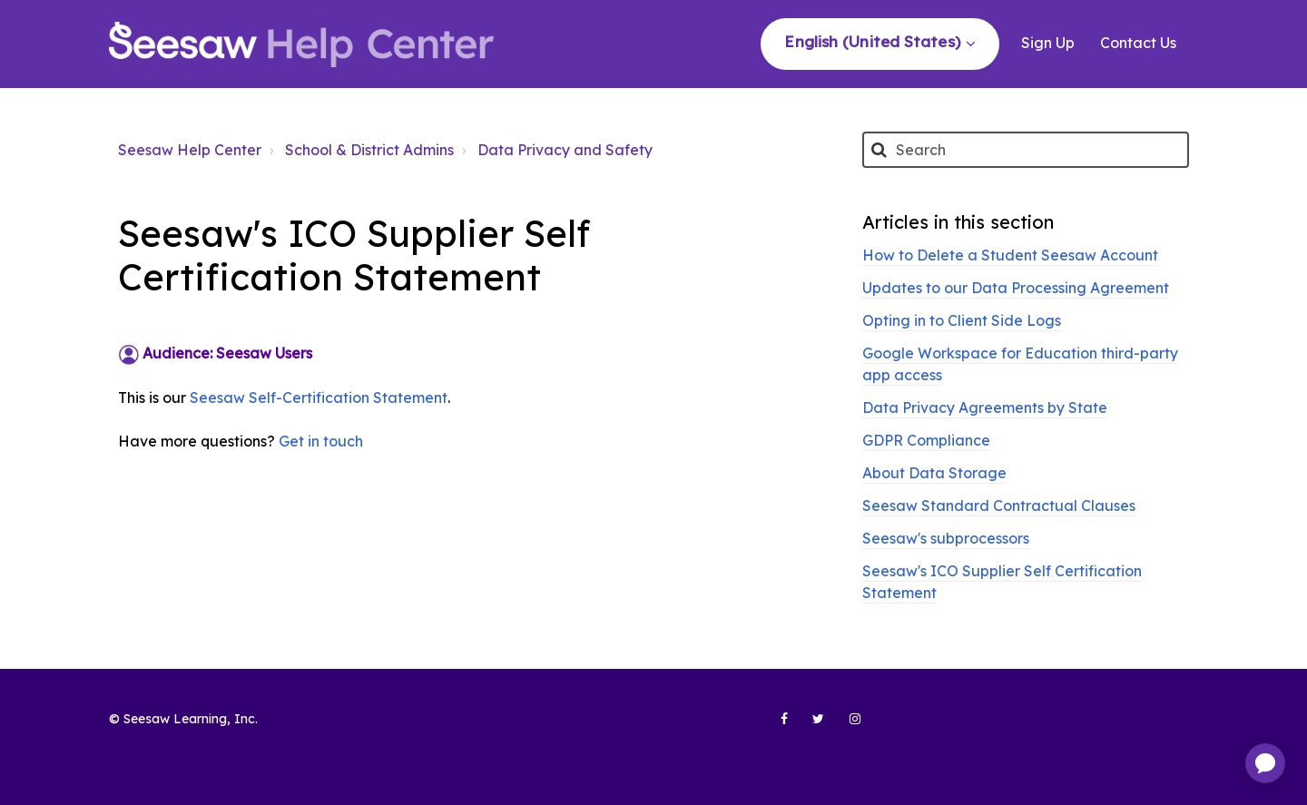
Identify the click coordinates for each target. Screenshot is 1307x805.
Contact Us (1138, 43)
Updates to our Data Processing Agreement (1015, 288)
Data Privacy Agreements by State (984, 407)
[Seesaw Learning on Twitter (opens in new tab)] (810, 726)
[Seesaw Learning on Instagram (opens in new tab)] (846, 726)
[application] (1265, 763)
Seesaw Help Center (189, 150)
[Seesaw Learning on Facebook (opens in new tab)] (774, 726)
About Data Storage (934, 473)
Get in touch (321, 441)
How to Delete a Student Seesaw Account (1010, 255)
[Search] (1025, 150)
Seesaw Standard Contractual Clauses (998, 505)
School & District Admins (369, 150)
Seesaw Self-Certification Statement (318, 397)
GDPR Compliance (926, 440)
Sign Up (1048, 43)
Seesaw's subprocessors (945, 538)
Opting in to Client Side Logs (961, 320)
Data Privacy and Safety (565, 150)
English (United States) (874, 41)
